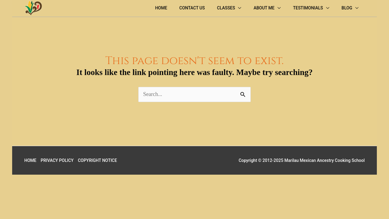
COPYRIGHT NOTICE (97, 160)
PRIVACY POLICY (57, 160)
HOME (30, 160)
